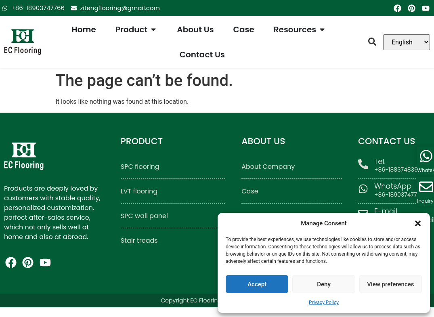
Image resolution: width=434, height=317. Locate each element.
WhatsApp (392, 186)
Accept (256, 284)
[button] (418, 223)
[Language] (406, 42)
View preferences (390, 284)
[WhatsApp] (363, 189)
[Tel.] (363, 164)
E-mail (385, 211)
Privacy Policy (324, 302)
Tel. (380, 161)
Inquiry (425, 200)
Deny (324, 284)
